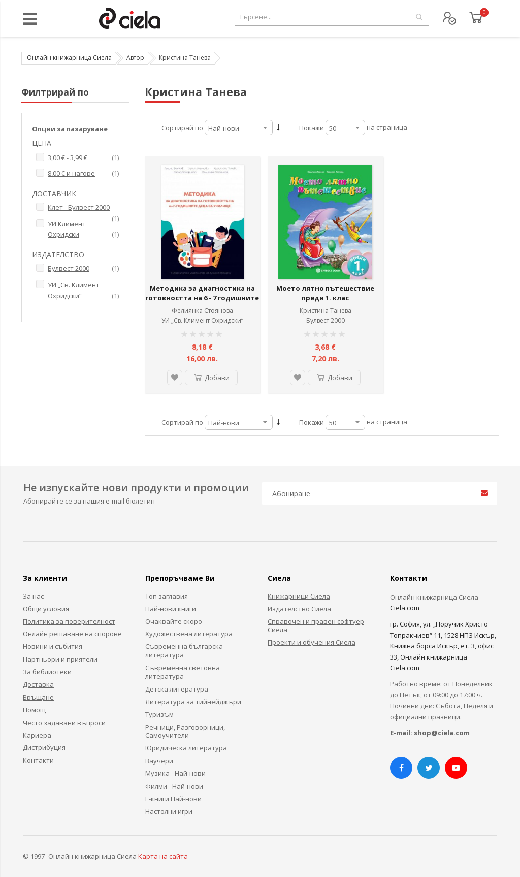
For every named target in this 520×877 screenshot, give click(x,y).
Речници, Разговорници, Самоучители (185, 731)
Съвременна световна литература (182, 672)
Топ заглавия (166, 596)
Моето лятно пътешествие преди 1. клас (325, 293)
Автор (135, 57)
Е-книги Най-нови (173, 798)
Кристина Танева (325, 310)
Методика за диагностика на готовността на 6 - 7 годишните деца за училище (202, 298)
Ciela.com (404, 607)
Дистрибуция (44, 747)
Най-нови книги (170, 608)
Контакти (38, 760)
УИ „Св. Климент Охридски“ (202, 320)
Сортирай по (182, 127)
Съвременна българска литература (184, 651)
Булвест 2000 (325, 320)
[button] (174, 377)
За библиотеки (47, 671)
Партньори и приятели (60, 659)
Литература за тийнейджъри (193, 701)
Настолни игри (168, 811)
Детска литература (176, 689)
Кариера (37, 735)
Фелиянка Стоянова (202, 310)
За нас (33, 596)
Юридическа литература (186, 748)
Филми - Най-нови (174, 786)
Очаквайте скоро (173, 621)
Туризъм (159, 714)
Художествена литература (189, 633)
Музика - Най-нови (175, 773)
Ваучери (159, 760)
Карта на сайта (163, 856)
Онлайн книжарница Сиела (69, 57)
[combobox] (332, 17)
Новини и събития (52, 646)
